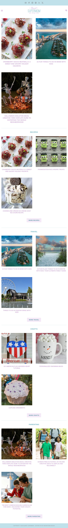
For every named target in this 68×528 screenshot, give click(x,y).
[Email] (25, 2)
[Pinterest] (35, 2)
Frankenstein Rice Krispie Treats (51, 169)
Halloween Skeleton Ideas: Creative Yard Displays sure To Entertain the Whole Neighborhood (16, 463)
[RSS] (39, 2)
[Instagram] (32, 2)
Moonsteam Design (49, 525)
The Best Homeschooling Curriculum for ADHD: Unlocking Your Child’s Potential (17, 507)
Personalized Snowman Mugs (51, 366)
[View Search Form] (66, 10)
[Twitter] (42, 2)
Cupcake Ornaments (17, 408)
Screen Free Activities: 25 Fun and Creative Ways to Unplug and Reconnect (51, 463)
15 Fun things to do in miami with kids (17, 269)
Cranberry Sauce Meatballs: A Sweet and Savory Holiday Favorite (17, 64)
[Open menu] (2, 10)
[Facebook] (29, 2)
